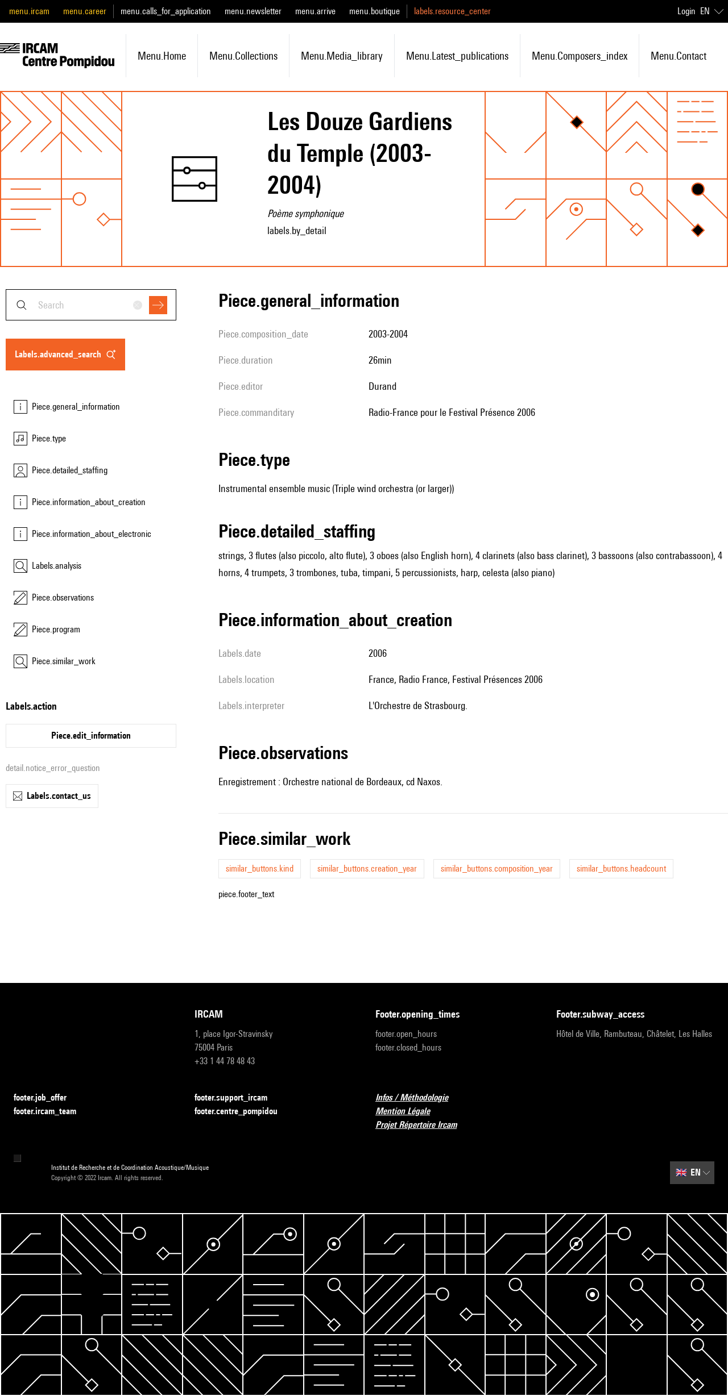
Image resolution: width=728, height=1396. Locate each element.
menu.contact (678, 55)
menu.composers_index (579, 55)
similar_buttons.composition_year (497, 868)
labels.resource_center (452, 11)
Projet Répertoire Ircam (422, 1125)
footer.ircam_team (52, 1112)
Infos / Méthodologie (418, 1098)
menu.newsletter (253, 11)
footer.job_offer (47, 1098)
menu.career (84, 11)
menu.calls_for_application (166, 11)
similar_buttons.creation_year (367, 868)
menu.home (162, 55)
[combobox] (91, 304)
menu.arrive (315, 11)
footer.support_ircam (238, 1098)
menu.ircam (29, 11)
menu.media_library (342, 55)
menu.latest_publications (457, 55)
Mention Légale (409, 1112)
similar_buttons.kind (259, 868)
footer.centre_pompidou (243, 1112)
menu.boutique (374, 11)
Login (686, 11)
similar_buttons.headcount (621, 868)
